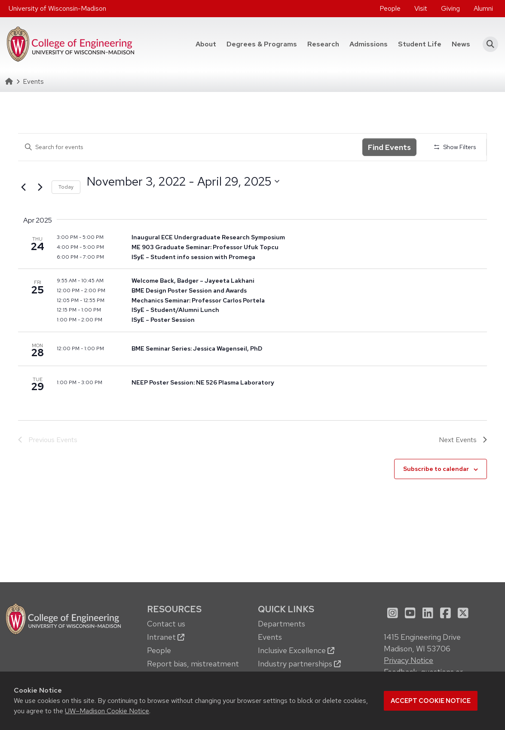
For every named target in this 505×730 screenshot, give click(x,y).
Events (270, 637)
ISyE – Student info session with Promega (193, 257)
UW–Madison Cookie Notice (107, 710)
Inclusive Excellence (296, 650)
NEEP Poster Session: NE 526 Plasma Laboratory (203, 382)
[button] (487, 44)
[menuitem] (390, 8)
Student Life (419, 44)
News (461, 44)
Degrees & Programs (261, 44)
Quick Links (286, 609)
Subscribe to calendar (436, 469)
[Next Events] (40, 187)
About (206, 44)
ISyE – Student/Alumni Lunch (175, 310)
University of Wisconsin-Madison (57, 8)
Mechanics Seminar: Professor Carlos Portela (198, 300)
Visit (420, 8)
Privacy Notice (408, 660)
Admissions (368, 44)
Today (65, 186)
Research (323, 44)
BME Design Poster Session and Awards (189, 290)
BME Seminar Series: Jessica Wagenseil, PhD (197, 348)
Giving (450, 8)
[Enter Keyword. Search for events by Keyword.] (190, 147)
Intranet (165, 637)
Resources (174, 609)
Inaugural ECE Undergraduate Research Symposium (208, 237)
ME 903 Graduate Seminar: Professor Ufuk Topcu (205, 247)
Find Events (389, 147)
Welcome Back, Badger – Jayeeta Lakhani (193, 280)
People (390, 8)
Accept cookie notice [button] (431, 700)
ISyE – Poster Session (163, 320)
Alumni (483, 8)
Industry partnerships (299, 664)
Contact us (166, 624)
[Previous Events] (23, 187)
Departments (281, 624)
